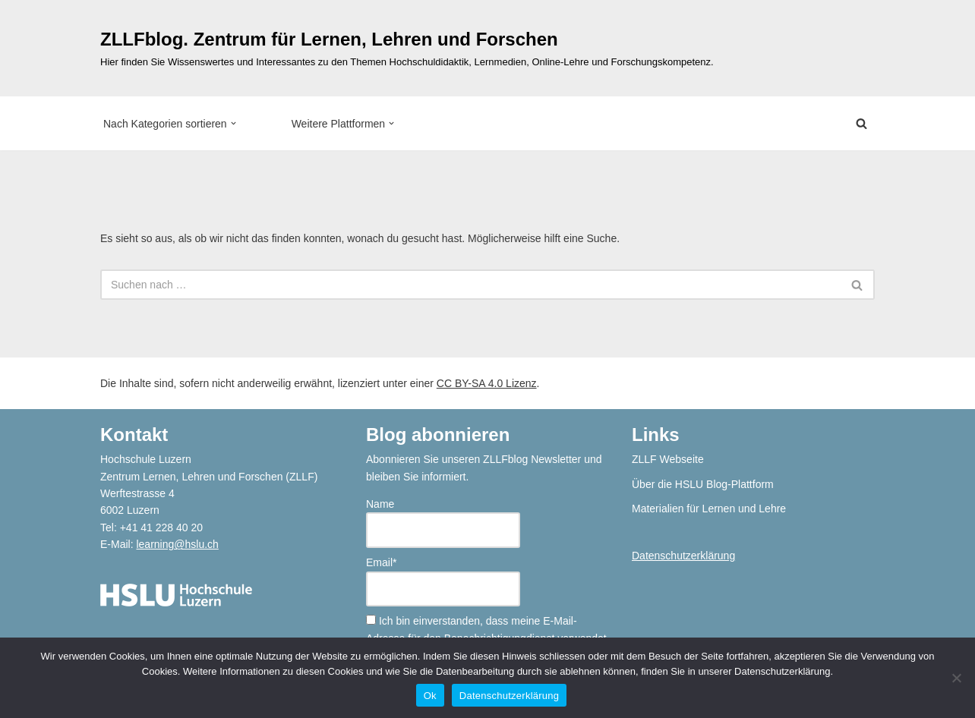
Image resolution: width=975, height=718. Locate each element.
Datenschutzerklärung (683, 556)
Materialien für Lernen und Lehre (709, 508)
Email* (443, 581)
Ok (430, 695)
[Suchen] (861, 123)
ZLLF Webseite (668, 459)
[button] (233, 123)
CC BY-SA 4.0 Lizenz (487, 383)
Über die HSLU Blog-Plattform (703, 484)
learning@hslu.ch (177, 544)
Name (443, 523)
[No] (956, 677)
